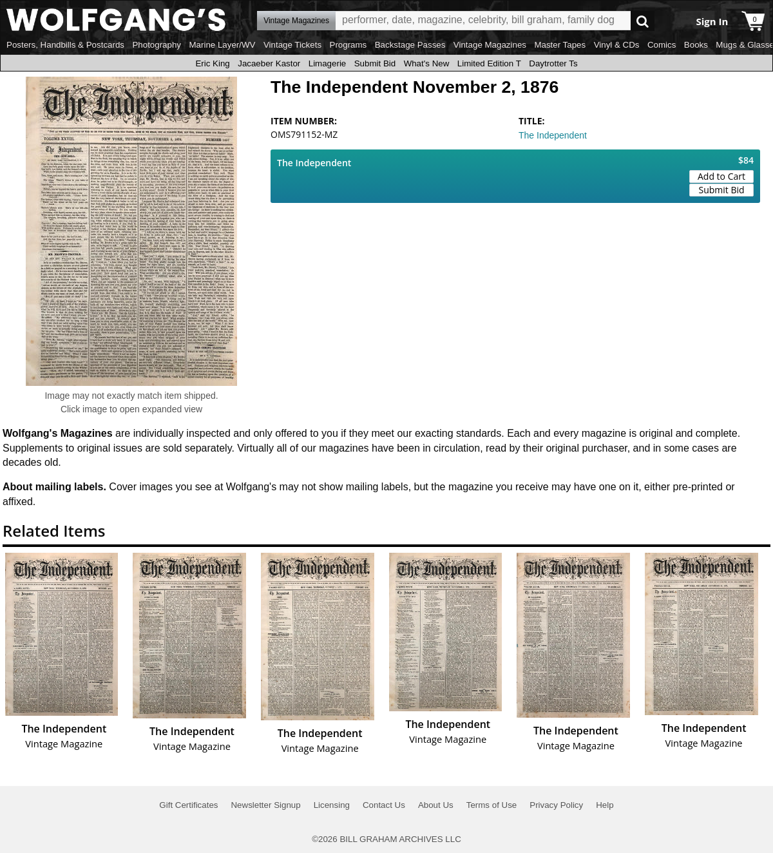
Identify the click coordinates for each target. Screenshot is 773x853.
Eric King (212, 63)
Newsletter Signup (265, 805)
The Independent (553, 135)
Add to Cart (721, 176)
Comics (661, 45)
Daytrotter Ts (553, 63)
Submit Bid (375, 63)
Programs (348, 45)
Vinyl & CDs (617, 45)
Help (604, 805)
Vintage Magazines (489, 45)
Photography (156, 45)
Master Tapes (560, 45)
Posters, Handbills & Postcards (65, 45)
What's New (427, 63)
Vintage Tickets (292, 45)
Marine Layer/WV (222, 45)
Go (642, 21)
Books (696, 45)
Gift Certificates (188, 805)
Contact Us (384, 805)
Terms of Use (491, 805)
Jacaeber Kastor (269, 63)
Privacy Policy (556, 805)
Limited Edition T (489, 63)
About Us (435, 805)
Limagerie (328, 63)
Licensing (332, 805)
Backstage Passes (410, 45)
